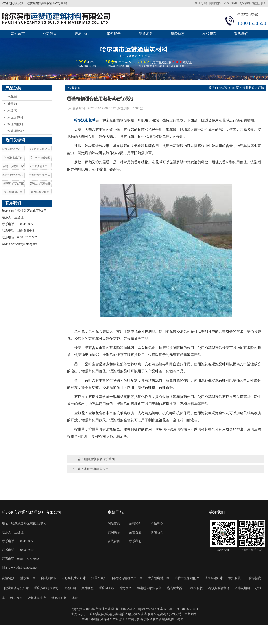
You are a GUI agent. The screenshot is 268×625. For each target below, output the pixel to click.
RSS (226, 3)
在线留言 (209, 34)
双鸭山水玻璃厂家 (13, 166)
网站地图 (215, 3)
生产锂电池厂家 (159, 578)
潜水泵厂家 (28, 578)
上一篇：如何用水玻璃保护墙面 (93, 459)
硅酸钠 (12, 103)
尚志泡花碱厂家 (13, 157)
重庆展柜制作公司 (46, 588)
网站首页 (18, 34)
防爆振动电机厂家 (16, 588)
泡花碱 (12, 97)
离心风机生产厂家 (73, 578)
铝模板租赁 (195, 588)
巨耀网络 (191, 614)
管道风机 (70, 588)
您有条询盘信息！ (253, 3)
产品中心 (82, 34)
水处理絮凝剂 (16, 131)
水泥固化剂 (15, 124)
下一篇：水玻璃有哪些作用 (90, 469)
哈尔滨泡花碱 (99, 614)
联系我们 (241, 34)
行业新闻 (248, 88)
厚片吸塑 (87, 588)
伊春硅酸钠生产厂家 (13, 149)
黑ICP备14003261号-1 (183, 609)
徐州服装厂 (236, 578)
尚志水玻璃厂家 (13, 192)
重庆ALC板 (106, 588)
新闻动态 (177, 34)
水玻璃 (12, 110)
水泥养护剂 (15, 117)
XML (234, 3)
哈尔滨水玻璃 (137, 614)
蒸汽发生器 (174, 588)
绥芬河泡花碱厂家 (13, 183)
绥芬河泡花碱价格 (40, 157)
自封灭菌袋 (48, 578)
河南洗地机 (242, 588)
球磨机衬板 (59, 598)
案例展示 (114, 34)
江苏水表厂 (99, 578)
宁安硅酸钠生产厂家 (40, 174)
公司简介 (50, 34)
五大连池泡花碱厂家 (13, 174)
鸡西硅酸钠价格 (40, 192)
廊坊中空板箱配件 (187, 578)
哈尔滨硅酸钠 (118, 614)
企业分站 (200, 3)
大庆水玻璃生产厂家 (40, 166)
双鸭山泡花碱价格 (40, 183)
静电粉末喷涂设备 (149, 588)
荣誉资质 (146, 34)
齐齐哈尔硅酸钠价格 (40, 149)
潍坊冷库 (16, 598)
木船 (75, 598)
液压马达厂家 (214, 578)
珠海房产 (125, 588)
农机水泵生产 (37, 598)
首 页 (235, 88)
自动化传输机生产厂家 (127, 578)
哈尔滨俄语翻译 (218, 588)
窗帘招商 (255, 578)
